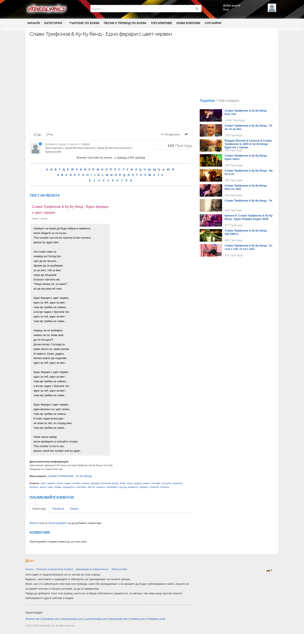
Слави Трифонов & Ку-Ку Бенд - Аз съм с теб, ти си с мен (248, 247)
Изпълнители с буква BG (61, 148)
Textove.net (32, 618)
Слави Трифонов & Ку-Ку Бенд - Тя (248, 200)
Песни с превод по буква (125, 23)
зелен (42, 487)
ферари (95, 483)
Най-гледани (228, 100)
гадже (67, 483)
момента (133, 487)
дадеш (138, 483)
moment (164, 487)
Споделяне (170, 134)
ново (50, 487)
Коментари (39, 508)
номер (57, 487)
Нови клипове (188, 23)
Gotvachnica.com (72, 618)
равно (146, 483)
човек (59, 483)
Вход (226, 9)
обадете (143, 487)
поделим (177, 483)
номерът (101, 487)
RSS (29, 561)
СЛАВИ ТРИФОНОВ (60, 476)
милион (34, 487)
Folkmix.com (137, 618)
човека (86, 483)
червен (51, 483)
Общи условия (119, 569)
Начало (33, 23)
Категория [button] (54, 23)
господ (122, 487)
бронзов (105, 483)
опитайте (81, 487)
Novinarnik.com (118, 618)
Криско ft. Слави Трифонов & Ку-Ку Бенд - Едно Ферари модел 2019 (249, 217)
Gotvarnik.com (50, 618)
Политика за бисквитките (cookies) (54, 569)
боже (123, 483)
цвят (43, 483)
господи (155, 483)
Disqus (74, 508)
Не (49, 134)
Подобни (207, 100)
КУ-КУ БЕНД (84, 476)
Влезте (34, 523)
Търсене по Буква (84, 23)
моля (130, 483)
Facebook (58, 508)
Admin (86, 144)
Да (37, 134)
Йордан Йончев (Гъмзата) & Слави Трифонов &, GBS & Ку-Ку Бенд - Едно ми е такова (248, 144)
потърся (166, 483)
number (76, 483)
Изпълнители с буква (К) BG (95, 148)
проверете (69, 487)
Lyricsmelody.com (96, 618)
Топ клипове (161, 23)
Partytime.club (156, 618)
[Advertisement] (151, 287)
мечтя (91, 487)
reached (154, 487)
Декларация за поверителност (92, 569)
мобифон (112, 487)
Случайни (213, 23)
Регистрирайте (57, 523)
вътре (115, 483)
